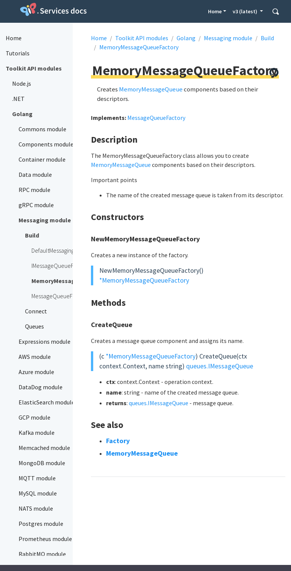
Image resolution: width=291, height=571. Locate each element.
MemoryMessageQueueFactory (138, 47)
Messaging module (228, 38)
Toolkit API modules (141, 38)
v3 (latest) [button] (245, 11)
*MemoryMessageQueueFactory (144, 280)
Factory (118, 440)
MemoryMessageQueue (151, 89)
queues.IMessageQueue (219, 366)
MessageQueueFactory (156, 117)
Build (267, 38)
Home (215, 11)
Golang (186, 38)
